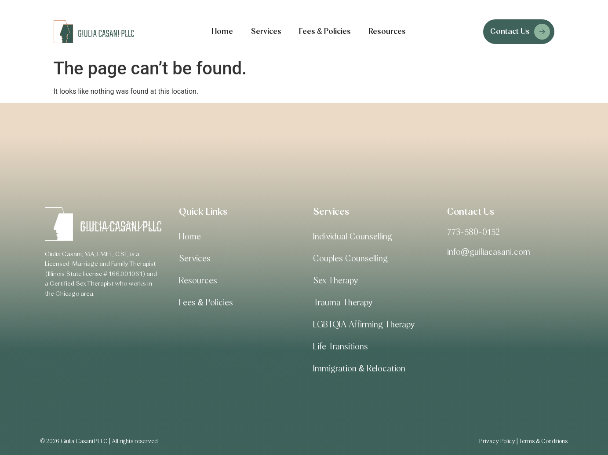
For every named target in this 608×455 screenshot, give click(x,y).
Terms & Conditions (543, 441)
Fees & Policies (325, 32)
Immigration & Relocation (359, 368)
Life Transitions (340, 346)
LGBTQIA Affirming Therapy (364, 324)
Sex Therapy (335, 280)
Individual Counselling (352, 236)
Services (266, 32)
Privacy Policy (497, 441)
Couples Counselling (350, 258)
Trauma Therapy (342, 302)
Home (222, 32)
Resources (387, 32)
